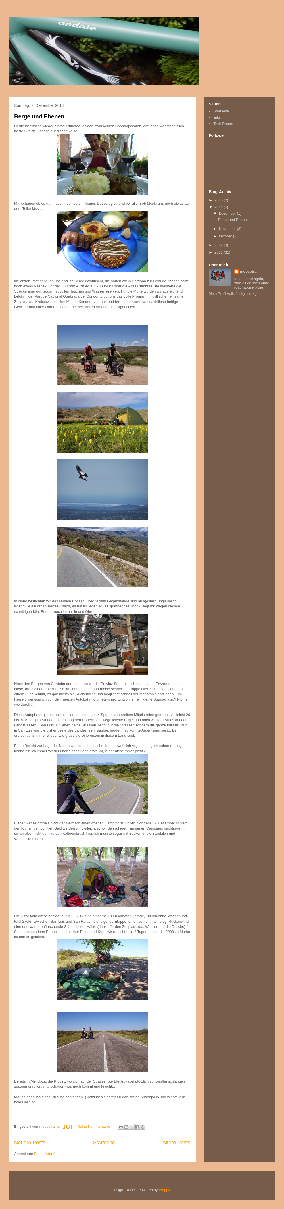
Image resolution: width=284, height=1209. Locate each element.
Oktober (226, 236)
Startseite (104, 1142)
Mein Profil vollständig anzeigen (235, 293)
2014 (219, 207)
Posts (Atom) (44, 1154)
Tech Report (223, 124)
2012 (219, 245)
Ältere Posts (176, 1142)
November (228, 229)
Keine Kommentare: (94, 1126)
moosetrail (249, 271)
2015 (219, 200)
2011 (219, 252)
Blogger (165, 1190)
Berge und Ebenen (39, 116)
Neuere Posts (29, 1142)
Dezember (228, 213)
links (217, 117)
